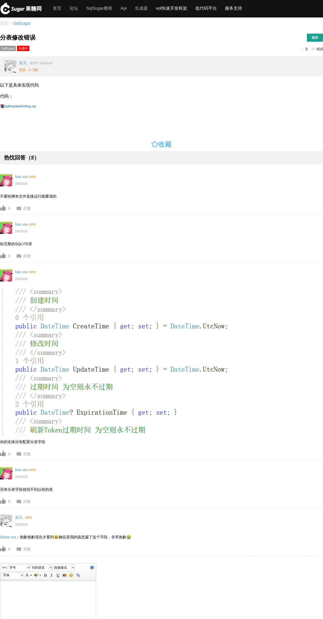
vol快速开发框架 (171, 8)
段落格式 (60, 568)
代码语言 (38, 568)
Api (124, 8)
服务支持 (233, 8)
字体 (6, 575)
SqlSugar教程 (99, 8)
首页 (57, 8)
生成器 (141, 8)
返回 (315, 38)
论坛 (73, 8)
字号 (12, 568)
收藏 (165, 144)
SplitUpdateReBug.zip (20, 106)
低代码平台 (206, 8)
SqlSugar (21, 23)
